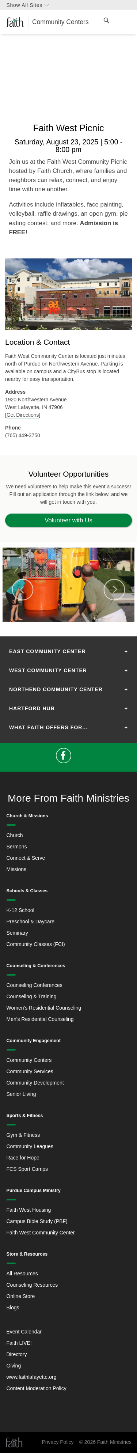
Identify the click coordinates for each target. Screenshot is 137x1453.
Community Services (30, 1071)
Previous (23, 590)
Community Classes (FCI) (36, 944)
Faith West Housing (29, 1210)
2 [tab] (68, 625)
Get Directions (23, 415)
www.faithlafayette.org (32, 1377)
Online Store (21, 1296)
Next (114, 590)
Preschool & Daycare (31, 921)
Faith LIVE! (19, 1343)
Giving (14, 1366)
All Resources (22, 1273)
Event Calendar (24, 1332)
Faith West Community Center (41, 1233)
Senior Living (21, 1094)
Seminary (17, 933)
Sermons (17, 847)
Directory (17, 1354)
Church (15, 835)
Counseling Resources (32, 1285)
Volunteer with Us (68, 520)
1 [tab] (60, 625)
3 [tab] (77, 625)
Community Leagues (30, 1146)
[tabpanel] (68, 585)
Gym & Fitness (23, 1135)
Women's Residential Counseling (44, 1008)
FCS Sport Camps (27, 1169)
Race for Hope (23, 1158)
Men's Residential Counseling (40, 1019)
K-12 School (20, 910)
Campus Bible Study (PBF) (37, 1221)
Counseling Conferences (34, 985)
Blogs (13, 1307)
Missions (16, 869)
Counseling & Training (32, 996)
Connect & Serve (26, 858)
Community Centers (29, 1060)
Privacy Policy (57, 1442)
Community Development (35, 1083)
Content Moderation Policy (36, 1388)
